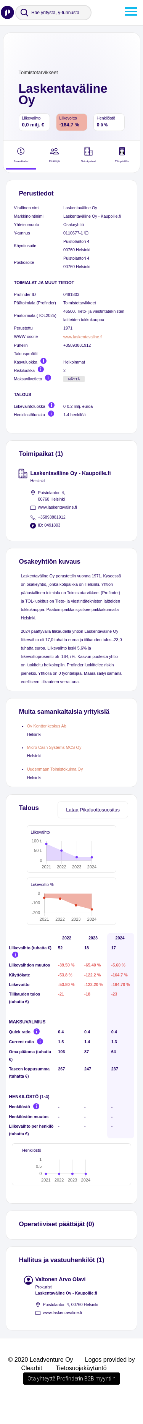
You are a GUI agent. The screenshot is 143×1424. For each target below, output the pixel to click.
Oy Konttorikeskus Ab (46, 726)
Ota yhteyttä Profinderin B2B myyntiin (71, 1403)
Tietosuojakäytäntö (81, 1392)
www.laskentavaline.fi (82, 337)
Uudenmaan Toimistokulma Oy (55, 769)
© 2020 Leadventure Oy (40, 1383)
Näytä (74, 379)
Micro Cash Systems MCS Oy (54, 747)
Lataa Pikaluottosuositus (93, 810)
